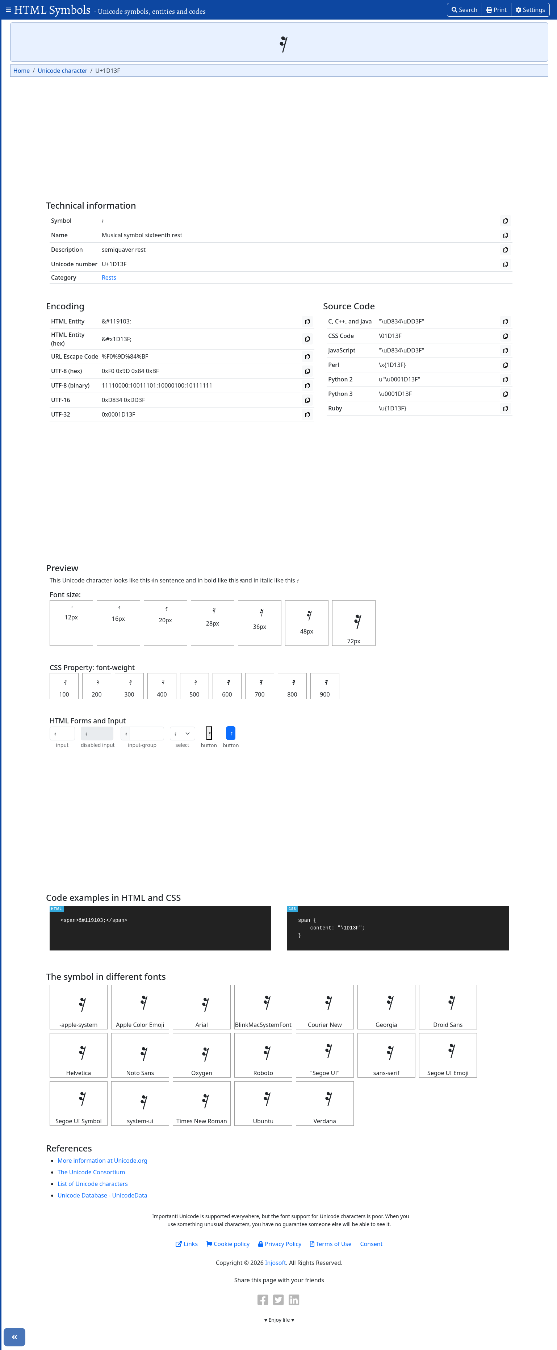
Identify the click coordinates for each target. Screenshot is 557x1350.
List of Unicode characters (144, 1184)
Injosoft (316, 1263)
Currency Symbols (34, 140)
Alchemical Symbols (36, 26)
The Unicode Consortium (143, 1172)
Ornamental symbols (38, 280)
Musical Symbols (32, 255)
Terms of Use (371, 1244)
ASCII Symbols (29, 64)
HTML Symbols (110, 9)
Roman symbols (31, 319)
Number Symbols (33, 268)
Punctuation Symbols (38, 293)
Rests (161, 277)
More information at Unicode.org (154, 1161)
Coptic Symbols (30, 128)
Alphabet (22, 38)
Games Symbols (31, 166)
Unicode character (144, 71)
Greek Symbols (30, 191)
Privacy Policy (320, 1244)
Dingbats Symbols (34, 153)
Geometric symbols (36, 179)
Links (228, 1244)
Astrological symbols (37, 76)
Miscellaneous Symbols (41, 242)
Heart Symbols (29, 204)
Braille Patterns (30, 102)
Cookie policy (268, 1244)
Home (103, 71)
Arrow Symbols (30, 51)
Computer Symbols (35, 115)
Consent (412, 1244)
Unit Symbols (27, 344)
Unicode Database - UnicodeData (154, 1195)
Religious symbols (34, 306)
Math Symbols (29, 230)
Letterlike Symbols (34, 217)
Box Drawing (27, 89)
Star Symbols (27, 331)
